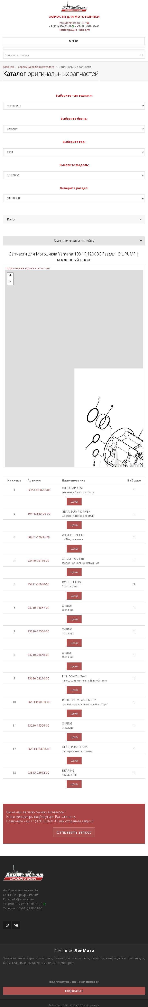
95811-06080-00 (38, 584)
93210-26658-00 (38, 655)
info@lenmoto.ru (69, 23)
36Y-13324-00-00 (39, 749)
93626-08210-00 (38, 678)
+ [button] (10, 276)
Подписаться (74, 991)
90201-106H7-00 (39, 537)
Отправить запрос (74, 832)
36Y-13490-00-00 (39, 702)
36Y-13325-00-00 (39, 513)
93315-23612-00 (38, 772)
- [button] (10, 282)
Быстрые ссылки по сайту (74, 240)
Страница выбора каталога (36, 67)
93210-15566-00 (38, 631)
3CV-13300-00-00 (39, 490)
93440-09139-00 (38, 561)
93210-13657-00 (38, 608)
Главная (8, 67)
